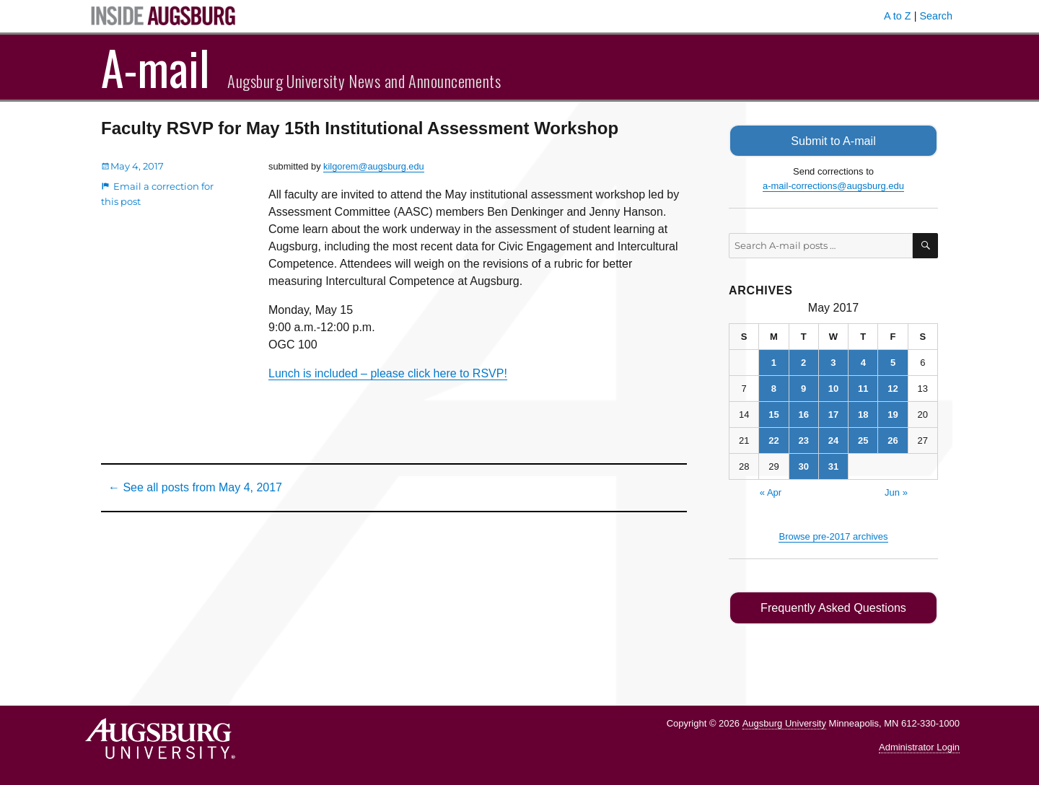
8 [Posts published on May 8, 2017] (773, 387)
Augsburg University (784, 721)
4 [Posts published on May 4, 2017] (863, 361)
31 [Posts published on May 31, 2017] (833, 465)
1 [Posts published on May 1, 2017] (773, 361)
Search (935, 16)
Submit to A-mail (833, 140)
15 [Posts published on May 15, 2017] (773, 413)
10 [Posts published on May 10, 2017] (833, 387)
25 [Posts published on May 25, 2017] (863, 439)
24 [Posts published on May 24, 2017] (833, 439)
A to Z (897, 16)
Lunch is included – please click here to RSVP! (387, 373)
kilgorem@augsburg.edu (373, 166)
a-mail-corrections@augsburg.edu (833, 185)
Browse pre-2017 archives (833, 535)
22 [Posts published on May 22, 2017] (773, 439)
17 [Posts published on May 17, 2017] (833, 413)
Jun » (896, 491)
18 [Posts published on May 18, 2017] (863, 413)
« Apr (770, 491)
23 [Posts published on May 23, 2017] (803, 439)
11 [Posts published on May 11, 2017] (863, 387)
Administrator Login (919, 745)
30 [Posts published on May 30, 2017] (803, 465)
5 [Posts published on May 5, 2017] (892, 361)
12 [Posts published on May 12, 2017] (892, 387)
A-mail (155, 67)
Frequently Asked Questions (833, 607)
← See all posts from (195, 487)
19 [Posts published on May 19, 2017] (892, 413)
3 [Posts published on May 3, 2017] (833, 361)
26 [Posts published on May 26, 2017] (892, 439)
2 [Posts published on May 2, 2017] (803, 361)
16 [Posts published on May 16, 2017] (803, 413)
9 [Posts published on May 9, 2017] (803, 387)
